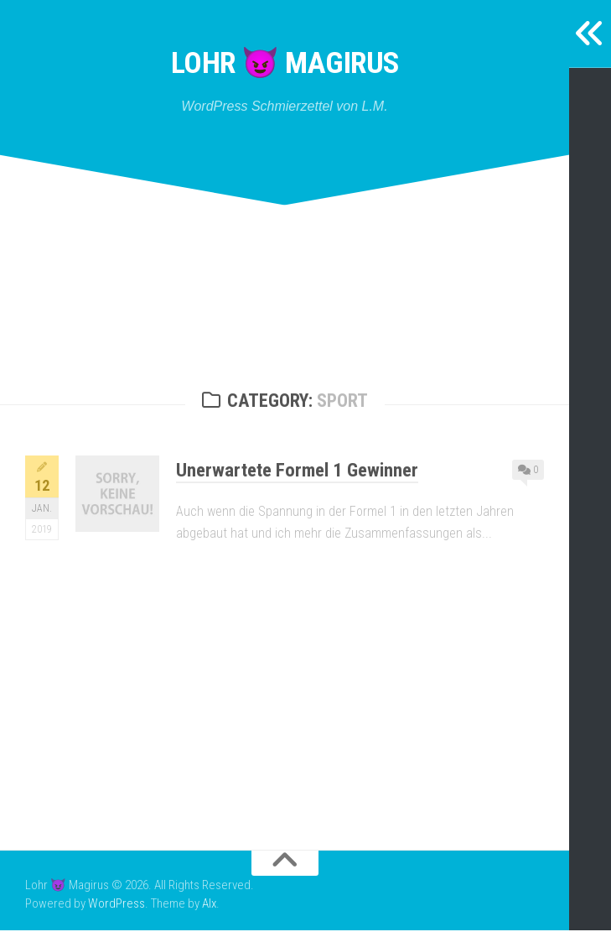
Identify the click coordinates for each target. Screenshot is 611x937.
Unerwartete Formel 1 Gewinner (309, 475)
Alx (209, 911)
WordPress (116, 911)
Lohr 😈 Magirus (285, 66)
